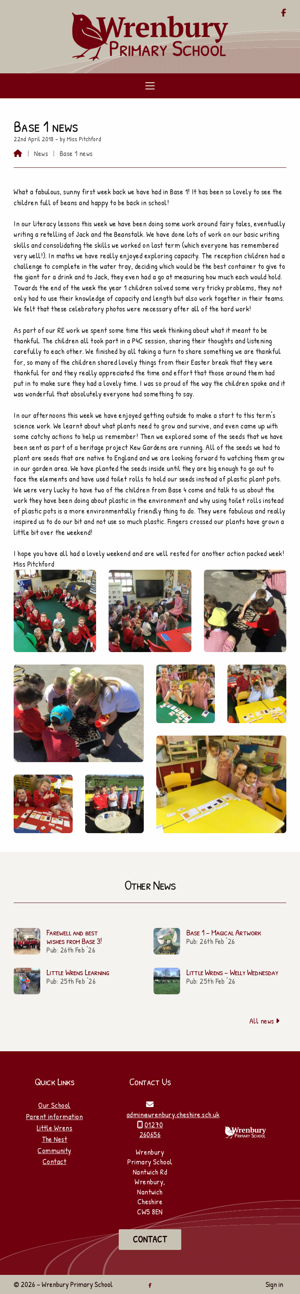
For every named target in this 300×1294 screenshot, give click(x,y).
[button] (150, 85)
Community (54, 1150)
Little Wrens (55, 1128)
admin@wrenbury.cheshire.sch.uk (173, 1114)
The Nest (55, 1139)
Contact (54, 1161)
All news (264, 1021)
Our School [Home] (54, 1105)
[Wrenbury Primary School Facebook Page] (283, 13)
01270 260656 (151, 1130)
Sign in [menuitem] (274, 1284)
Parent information (54, 1116)
